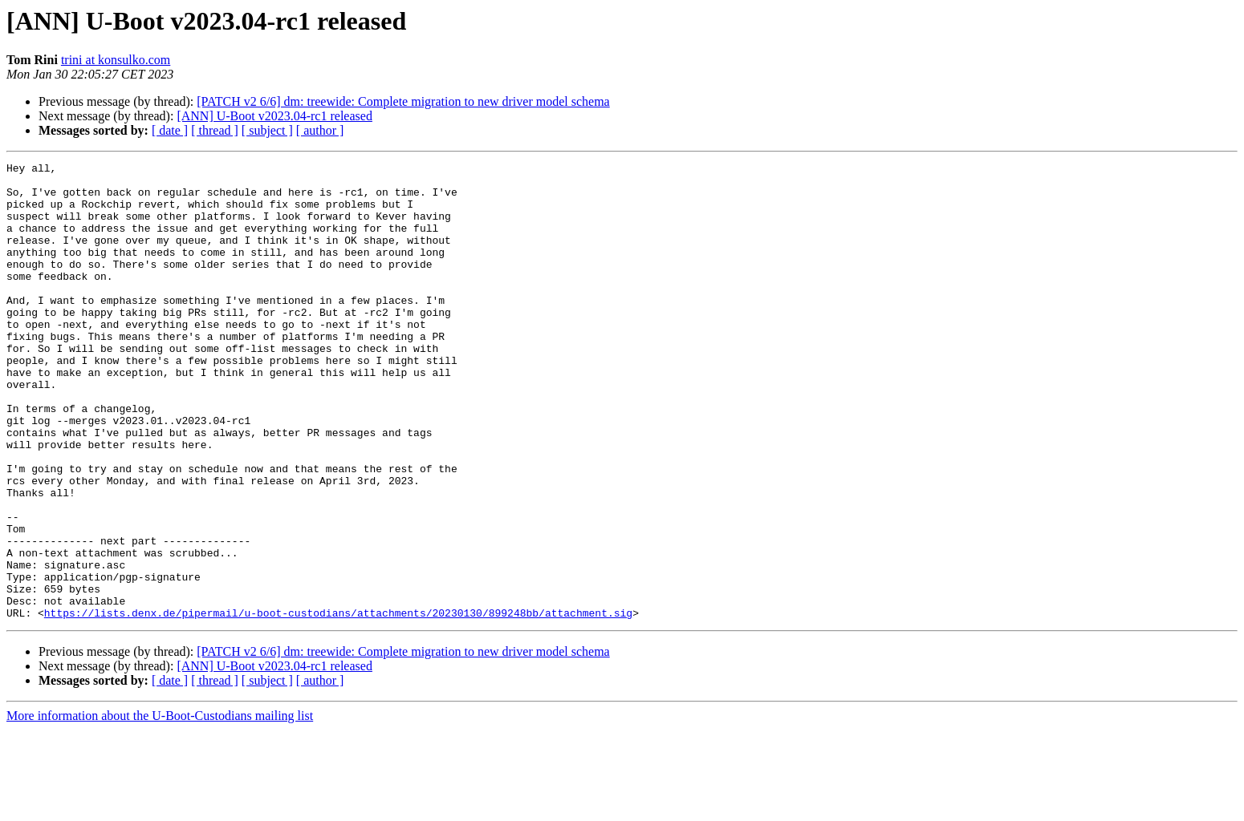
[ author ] (320, 130)
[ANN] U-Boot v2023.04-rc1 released (274, 116)
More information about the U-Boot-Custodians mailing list (159, 807)
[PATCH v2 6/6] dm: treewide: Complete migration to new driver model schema (403, 101)
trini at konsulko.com (115, 60)
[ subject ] (267, 130)
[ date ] (170, 130)
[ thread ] (214, 130)
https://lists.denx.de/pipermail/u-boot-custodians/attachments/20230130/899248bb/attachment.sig (338, 704)
